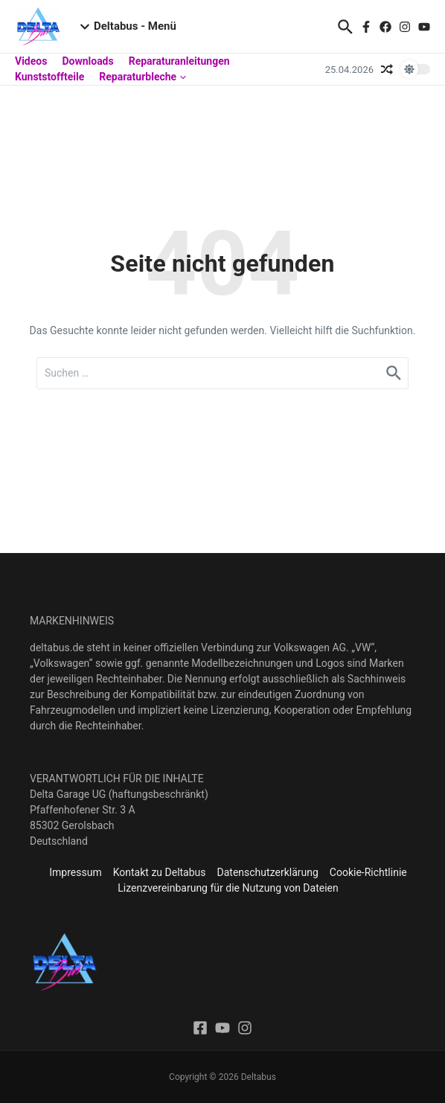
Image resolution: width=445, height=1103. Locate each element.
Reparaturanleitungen (179, 61)
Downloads (87, 61)
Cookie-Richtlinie (368, 872)
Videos (31, 61)
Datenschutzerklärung (267, 872)
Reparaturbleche (142, 77)
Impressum (75, 872)
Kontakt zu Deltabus (159, 872)
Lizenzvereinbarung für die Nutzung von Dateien (228, 888)
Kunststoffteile (49, 77)
